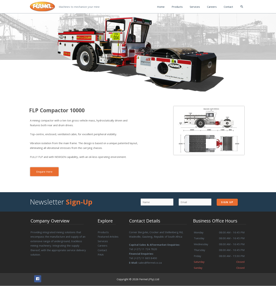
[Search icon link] (242, 6)
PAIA (101, 254)
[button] (44, 171)
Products (103, 232)
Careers (102, 245)
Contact (102, 250)
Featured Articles (108, 236)
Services (103, 241)
